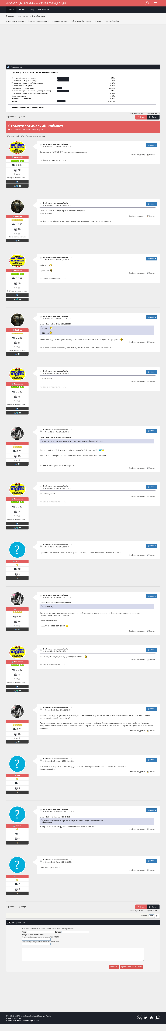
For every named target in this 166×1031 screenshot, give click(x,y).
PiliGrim (18, 217)
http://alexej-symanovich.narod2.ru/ (53, 160)
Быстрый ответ (19, 929)
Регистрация (43, 9)
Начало (11, 9)
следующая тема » (152, 113)
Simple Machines (31, 1023)
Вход (32, 9)
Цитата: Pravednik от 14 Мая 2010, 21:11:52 (55, 607)
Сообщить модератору (137, 154)
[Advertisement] (83, 46)
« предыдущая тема (136, 113)
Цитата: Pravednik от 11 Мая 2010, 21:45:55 (55, 440)
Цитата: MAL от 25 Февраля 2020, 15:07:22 (55, 822)
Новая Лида (27, 1027)
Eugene (18, 565)
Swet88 (18, 832)
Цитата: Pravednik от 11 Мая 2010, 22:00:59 (55, 325)
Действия (152, 145)
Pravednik (18, 158)
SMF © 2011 (19, 1023)
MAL (18, 780)
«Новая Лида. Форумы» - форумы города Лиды (36, 3)
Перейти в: (145, 922)
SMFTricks (17, 1025)
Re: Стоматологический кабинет (57, 144)
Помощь (22, 9)
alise (18, 446)
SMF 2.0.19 (10, 1023)
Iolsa (18, 883)
